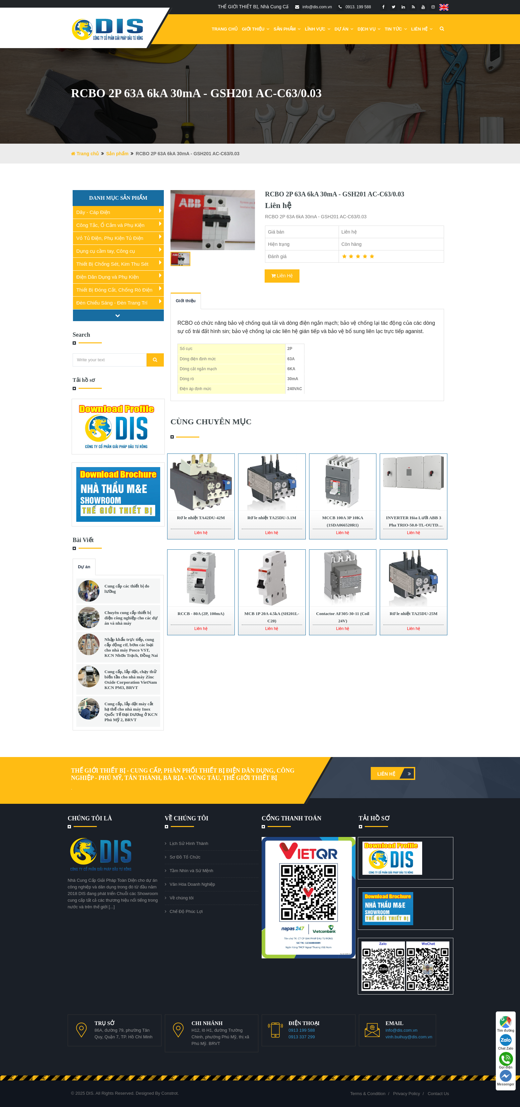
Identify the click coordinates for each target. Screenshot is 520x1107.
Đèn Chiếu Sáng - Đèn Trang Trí (112, 303)
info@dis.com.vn (402, 1030)
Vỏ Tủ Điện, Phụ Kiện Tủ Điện (109, 238)
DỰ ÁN (344, 29)
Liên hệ (395, 773)
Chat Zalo (505, 1042)
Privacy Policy (406, 1093)
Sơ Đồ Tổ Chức (185, 857)
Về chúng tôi (182, 897)
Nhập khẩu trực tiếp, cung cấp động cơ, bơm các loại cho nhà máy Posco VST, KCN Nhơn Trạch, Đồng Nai (131, 647)
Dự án (84, 566)
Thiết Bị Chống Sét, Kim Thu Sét (112, 264)
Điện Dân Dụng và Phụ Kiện (107, 277)
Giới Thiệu (256, 29)
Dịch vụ (369, 29)
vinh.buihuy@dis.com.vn (409, 1036)
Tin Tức (396, 29)
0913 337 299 (302, 1036)
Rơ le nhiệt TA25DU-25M (413, 613)
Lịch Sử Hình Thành (189, 843)
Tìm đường (505, 1024)
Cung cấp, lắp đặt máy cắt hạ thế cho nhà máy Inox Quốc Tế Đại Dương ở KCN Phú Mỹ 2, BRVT (131, 711)
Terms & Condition (367, 1093)
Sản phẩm (287, 29)
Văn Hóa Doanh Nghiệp (192, 884)
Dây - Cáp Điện (93, 212)
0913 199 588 (302, 1030)
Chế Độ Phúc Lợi (186, 911)
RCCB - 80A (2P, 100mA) (201, 613)
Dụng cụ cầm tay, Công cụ (105, 251)
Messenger (505, 1078)
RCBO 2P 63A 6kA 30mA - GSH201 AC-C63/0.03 (334, 194)
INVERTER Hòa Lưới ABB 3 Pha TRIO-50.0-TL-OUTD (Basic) (413, 525)
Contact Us (438, 1093)
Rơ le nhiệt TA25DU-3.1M (271, 517)
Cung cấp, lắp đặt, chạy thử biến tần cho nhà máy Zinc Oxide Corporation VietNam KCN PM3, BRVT (130, 679)
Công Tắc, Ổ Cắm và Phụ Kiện (110, 225)
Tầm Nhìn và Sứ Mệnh (191, 870)
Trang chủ (225, 29)
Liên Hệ (422, 29)
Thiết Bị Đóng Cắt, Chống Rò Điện (114, 290)
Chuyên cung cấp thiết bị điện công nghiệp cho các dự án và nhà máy (131, 618)
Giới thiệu (186, 300)
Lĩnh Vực (318, 29)
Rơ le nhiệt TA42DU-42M (201, 517)
